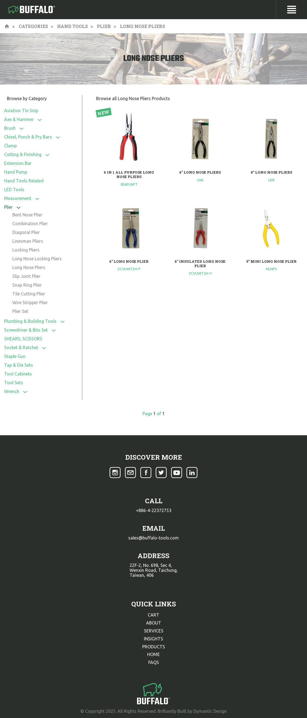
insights (153, 638)
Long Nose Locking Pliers (37, 258)
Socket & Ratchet (21, 347)
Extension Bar (18, 163)
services (153, 630)
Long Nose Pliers (28, 267)
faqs (153, 662)
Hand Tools (72, 26)
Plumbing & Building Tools (30, 321)
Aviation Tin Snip (21, 110)
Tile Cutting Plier (28, 293)
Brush (10, 128)
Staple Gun (15, 356)
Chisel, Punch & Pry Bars (28, 136)
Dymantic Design (210, 711)
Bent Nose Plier (27, 214)
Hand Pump (15, 171)
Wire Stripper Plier (30, 302)
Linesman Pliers (27, 241)
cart (153, 614)
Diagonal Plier (26, 232)
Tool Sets (13, 382)
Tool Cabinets (18, 373)
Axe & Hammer (19, 119)
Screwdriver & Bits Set (26, 329)
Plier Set (20, 311)
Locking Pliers (26, 249)
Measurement (17, 198)
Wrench (11, 391)
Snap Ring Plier (27, 284)
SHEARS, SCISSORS (23, 338)
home (153, 654)
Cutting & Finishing (22, 154)
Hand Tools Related (24, 180)
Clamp (10, 145)
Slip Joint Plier (26, 276)
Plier (104, 26)
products (153, 646)
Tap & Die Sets (18, 365)
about (153, 622)
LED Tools (14, 189)
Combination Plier (30, 223)
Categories (33, 26)
